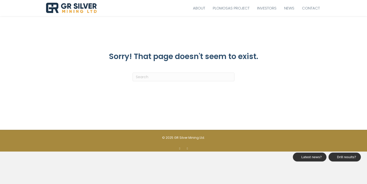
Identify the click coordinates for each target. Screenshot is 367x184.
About (199, 8)
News (289, 8)
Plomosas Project (231, 8)
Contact (311, 8)
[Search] (183, 77)
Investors (267, 8)
